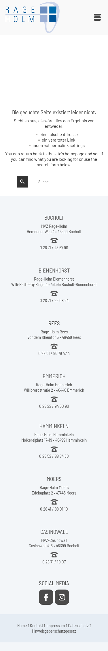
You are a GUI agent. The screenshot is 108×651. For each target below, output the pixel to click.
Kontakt (36, 625)
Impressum (55, 625)
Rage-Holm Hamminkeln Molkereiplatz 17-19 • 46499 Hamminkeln (54, 437)
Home (22, 625)
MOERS (54, 479)
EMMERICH (54, 376)
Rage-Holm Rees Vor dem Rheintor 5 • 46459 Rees (54, 334)
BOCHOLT (54, 217)
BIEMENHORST (54, 270)
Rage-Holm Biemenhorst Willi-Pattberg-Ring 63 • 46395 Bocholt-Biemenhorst (54, 281)
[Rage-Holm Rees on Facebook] (46, 597)
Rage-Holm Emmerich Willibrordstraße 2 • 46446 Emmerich (54, 387)
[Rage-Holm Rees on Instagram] (62, 597)
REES (54, 323)
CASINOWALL (54, 531)
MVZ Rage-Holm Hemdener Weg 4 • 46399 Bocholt (54, 228)
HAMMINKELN (54, 426)
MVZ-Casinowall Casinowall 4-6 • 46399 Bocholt (54, 543)
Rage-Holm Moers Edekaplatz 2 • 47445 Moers (54, 490)
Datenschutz (78, 625)
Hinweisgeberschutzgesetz (54, 630)
